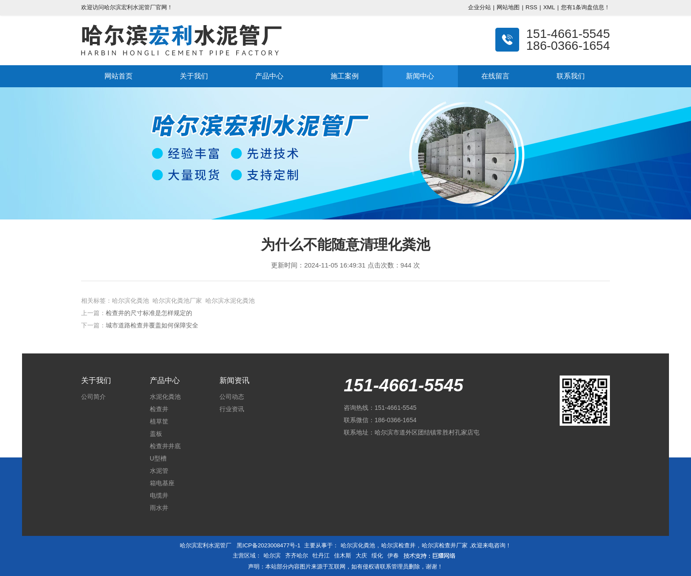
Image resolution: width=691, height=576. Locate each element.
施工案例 (345, 76)
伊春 (393, 555)
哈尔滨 (272, 555)
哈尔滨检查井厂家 (445, 545)
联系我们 (571, 76)
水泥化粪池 (165, 396)
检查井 (159, 408)
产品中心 (269, 76)
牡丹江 (321, 555)
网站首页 (118, 76)
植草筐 (159, 421)
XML (549, 7)
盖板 (156, 433)
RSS (532, 7)
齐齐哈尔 (296, 555)
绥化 (377, 555)
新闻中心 (420, 76)
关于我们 (194, 76)
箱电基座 (162, 483)
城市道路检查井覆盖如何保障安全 (152, 325)
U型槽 (158, 458)
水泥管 (159, 470)
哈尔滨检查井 (398, 545)
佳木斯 (342, 555)
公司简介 (93, 396)
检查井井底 (165, 446)
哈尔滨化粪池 (358, 545)
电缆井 (159, 495)
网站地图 (508, 7)
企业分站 (479, 7)
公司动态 (231, 396)
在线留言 (495, 76)
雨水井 (159, 507)
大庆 (361, 555)
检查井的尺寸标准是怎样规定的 (149, 312)
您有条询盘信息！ (585, 7)
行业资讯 (231, 408)
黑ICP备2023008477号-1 (269, 545)
